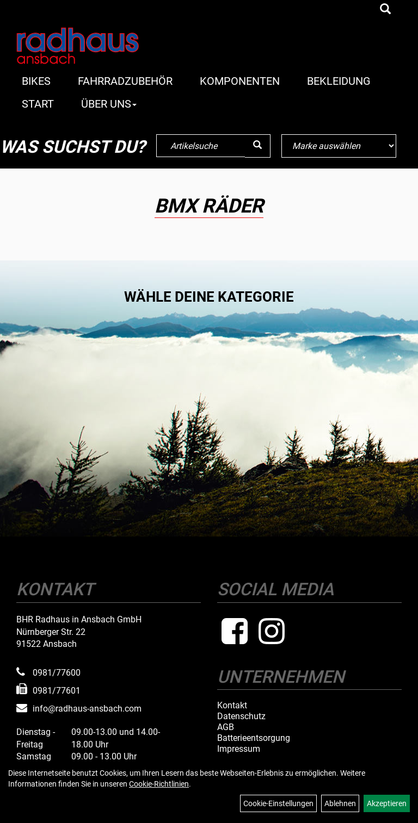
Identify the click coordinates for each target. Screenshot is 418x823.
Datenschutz (241, 716)
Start (38, 103)
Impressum (238, 749)
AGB (225, 727)
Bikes (36, 81)
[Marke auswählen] (338, 146)
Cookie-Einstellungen (278, 803)
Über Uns (109, 103)
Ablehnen (340, 803)
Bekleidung (339, 81)
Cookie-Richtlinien (159, 784)
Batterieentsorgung (253, 738)
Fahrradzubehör (125, 81)
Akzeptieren (387, 803)
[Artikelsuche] (385, 9)
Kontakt (232, 705)
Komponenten (240, 81)
